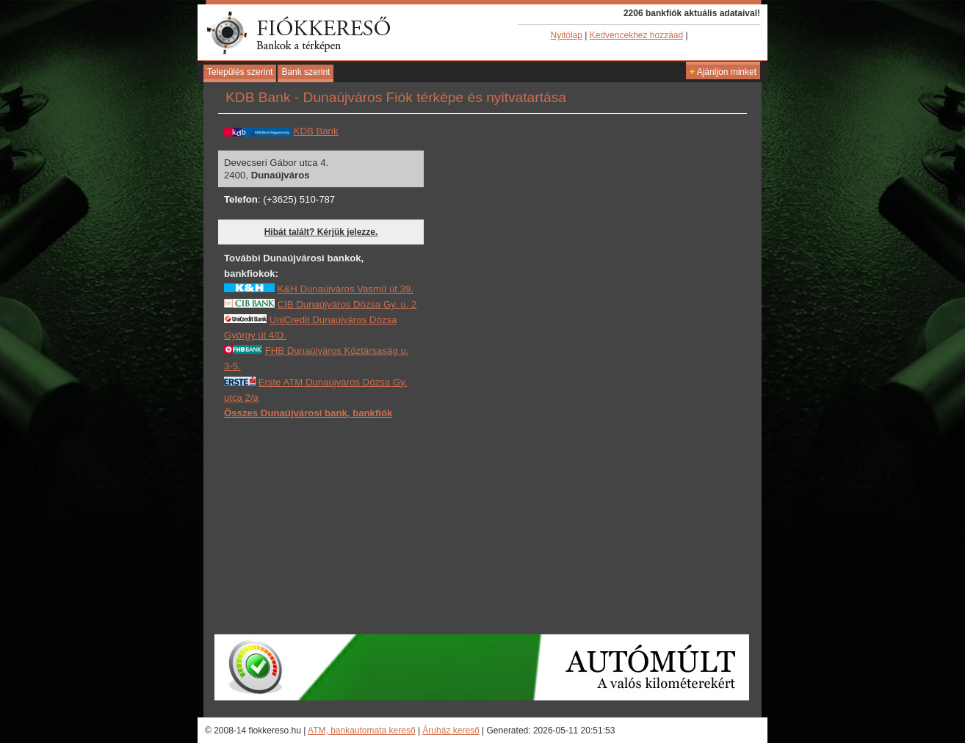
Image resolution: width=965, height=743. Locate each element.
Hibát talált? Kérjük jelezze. (321, 232)
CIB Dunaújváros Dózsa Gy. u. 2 (347, 304)
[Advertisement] (334, 525)
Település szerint (239, 72)
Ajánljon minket (723, 72)
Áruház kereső (450, 730)
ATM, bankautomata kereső (362, 730)
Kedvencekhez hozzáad (636, 35)
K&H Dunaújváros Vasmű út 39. (345, 288)
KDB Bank (316, 131)
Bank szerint (305, 72)
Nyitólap (566, 35)
